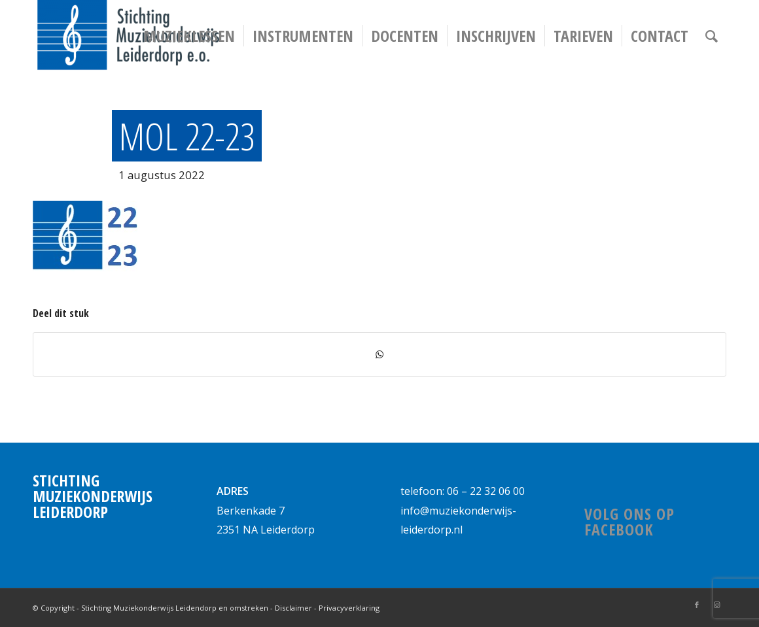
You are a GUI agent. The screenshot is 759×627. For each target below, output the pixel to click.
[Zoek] (711, 36)
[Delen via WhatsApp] (379, 354)
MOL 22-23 (186, 135)
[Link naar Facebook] (697, 605)
